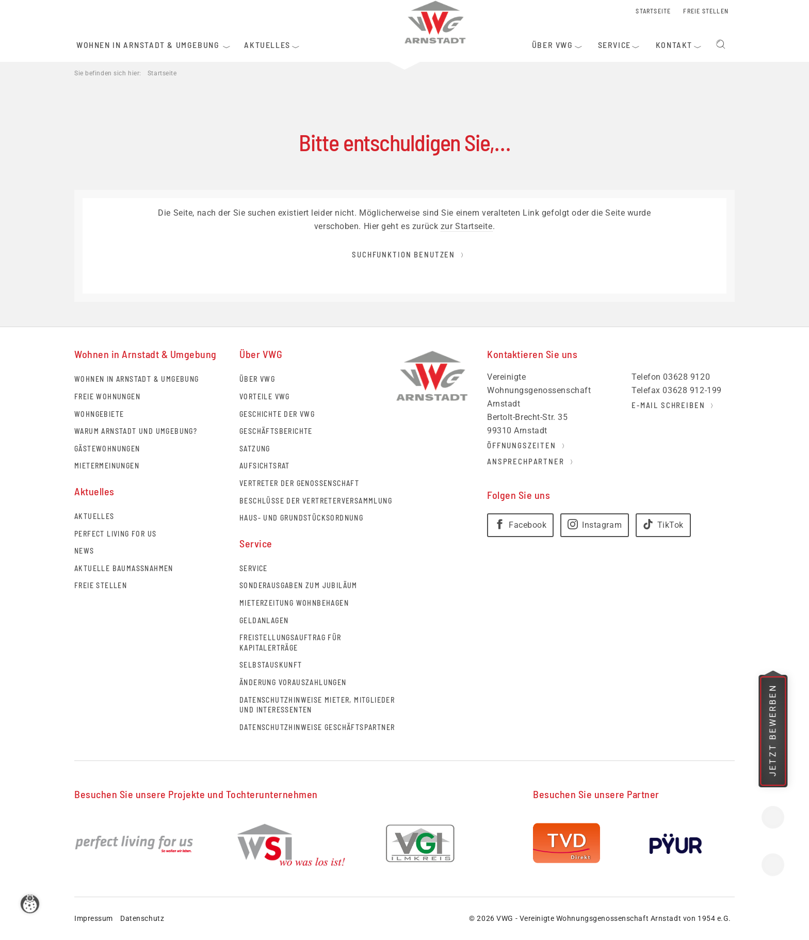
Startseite (162, 73)
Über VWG (257, 379)
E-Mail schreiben (668, 405)
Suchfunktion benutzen (403, 254)
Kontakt (773, 817)
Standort (773, 865)
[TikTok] (663, 525)
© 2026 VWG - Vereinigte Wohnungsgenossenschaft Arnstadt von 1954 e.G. (600, 918)
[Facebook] (520, 525)
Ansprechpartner (525, 461)
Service (253, 568)
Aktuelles (94, 516)
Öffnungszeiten (521, 445)
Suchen (721, 45)
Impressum (93, 918)
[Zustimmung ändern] (33, 907)
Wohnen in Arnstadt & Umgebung (136, 379)
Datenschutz (142, 918)
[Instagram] (594, 525)
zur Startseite (467, 226)
